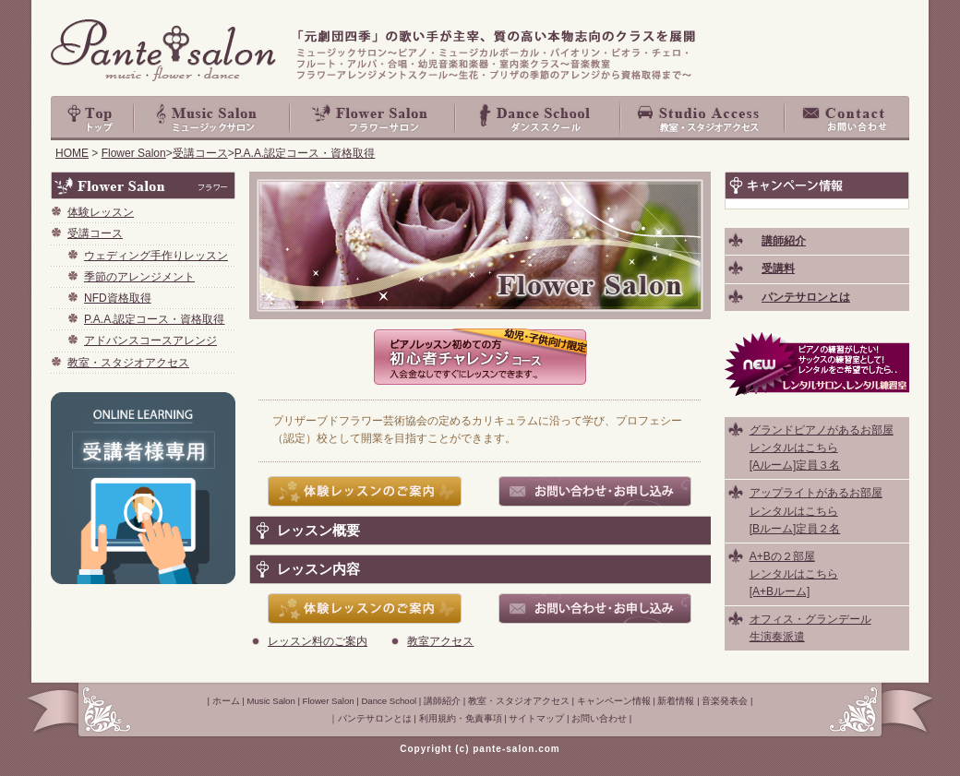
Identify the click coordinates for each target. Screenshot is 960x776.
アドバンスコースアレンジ (150, 340)
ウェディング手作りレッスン (156, 255)
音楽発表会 (725, 701)
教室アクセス (440, 641)
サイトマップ (536, 718)
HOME (72, 153)
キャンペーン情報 (614, 701)
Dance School (538, 118)
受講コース (200, 153)
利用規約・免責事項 (460, 718)
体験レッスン (100, 212)
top (92, 118)
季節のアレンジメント (139, 276)
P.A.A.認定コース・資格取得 (304, 153)
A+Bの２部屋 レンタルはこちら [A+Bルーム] (794, 574)
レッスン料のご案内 (317, 641)
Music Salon (212, 118)
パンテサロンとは (375, 718)
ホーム (226, 701)
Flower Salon (373, 118)
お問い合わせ (847, 118)
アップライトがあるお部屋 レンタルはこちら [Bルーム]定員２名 (816, 510)
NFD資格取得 (117, 298)
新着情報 (675, 701)
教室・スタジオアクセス (703, 118)
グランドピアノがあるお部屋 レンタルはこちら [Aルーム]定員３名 (822, 448)
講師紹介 (442, 701)
